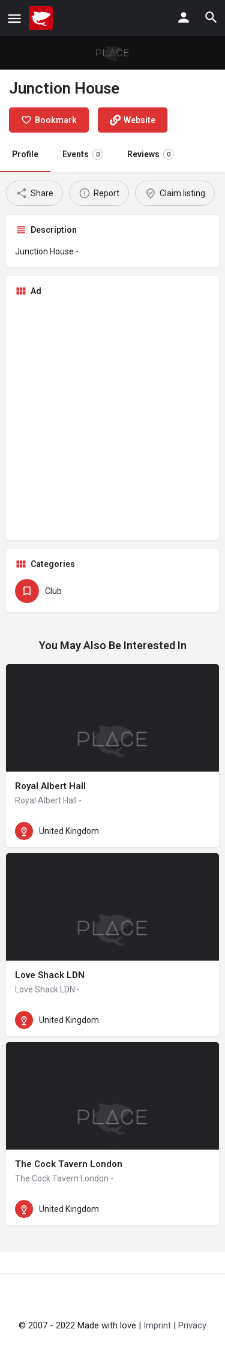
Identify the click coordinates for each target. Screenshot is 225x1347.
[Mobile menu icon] (14, 18)
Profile (25, 154)
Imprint (157, 1325)
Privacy (192, 1325)
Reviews (150, 154)
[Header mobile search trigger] (211, 17)
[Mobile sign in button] (183, 17)
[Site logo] (42, 18)
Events (82, 154)
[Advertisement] (112, 418)
